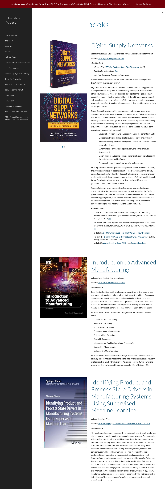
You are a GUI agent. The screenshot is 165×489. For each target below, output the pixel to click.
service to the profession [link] (16, 84)
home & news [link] (11, 35)
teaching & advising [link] (13, 79)
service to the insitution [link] (15, 89)
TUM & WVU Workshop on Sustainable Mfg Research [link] (17, 118)
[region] (82, 4)
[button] (162, 12)
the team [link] (9, 40)
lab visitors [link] (9, 100)
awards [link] (8, 46)
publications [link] (10, 57)
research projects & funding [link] (17, 73)
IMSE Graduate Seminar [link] (16, 111)
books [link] (8, 51)
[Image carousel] (63, 120)
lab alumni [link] (9, 95)
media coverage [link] (12, 68)
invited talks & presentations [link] (17, 62)
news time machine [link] (13, 106)
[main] (98, 24)
